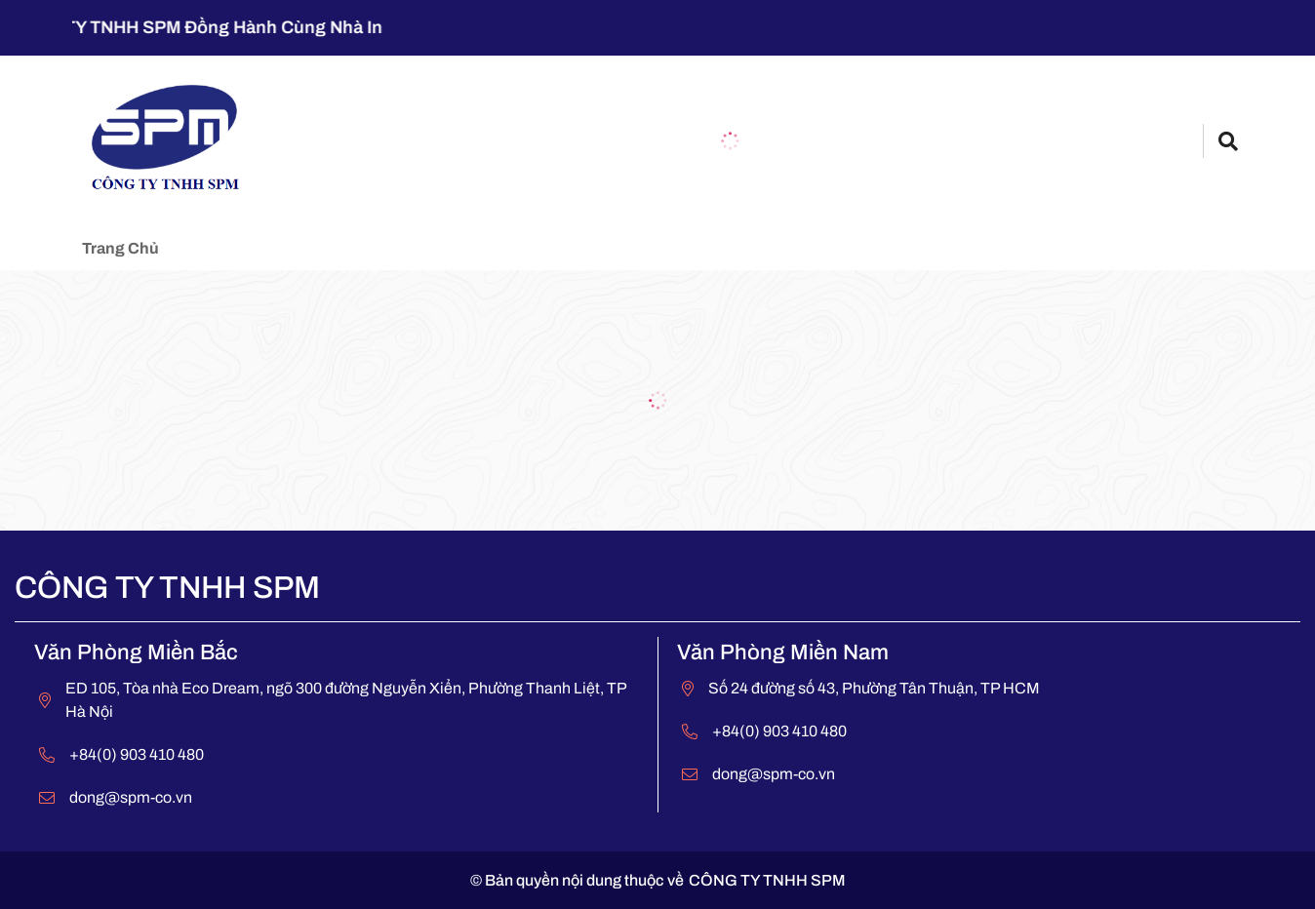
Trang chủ (120, 248)
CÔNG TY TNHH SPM (767, 880)
